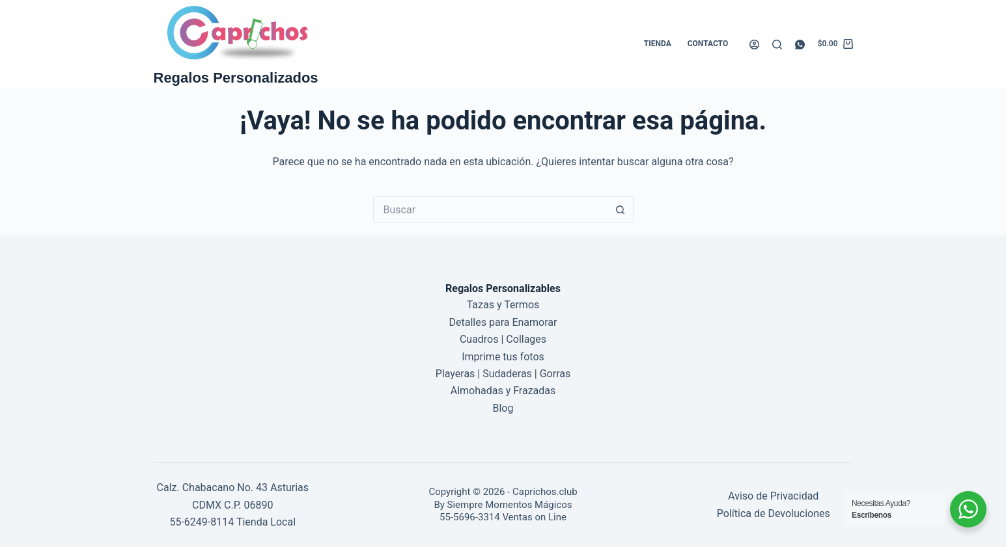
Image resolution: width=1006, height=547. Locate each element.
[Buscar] (777, 44)
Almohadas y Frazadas (503, 390)
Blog (503, 408)
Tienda (657, 43)
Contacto (708, 43)
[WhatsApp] (800, 44)
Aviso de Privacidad (773, 496)
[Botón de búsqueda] (621, 209)
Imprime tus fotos (503, 357)
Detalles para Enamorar (503, 322)
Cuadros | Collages (503, 339)
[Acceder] (754, 44)
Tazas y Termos (503, 305)
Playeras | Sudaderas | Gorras (503, 373)
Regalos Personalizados (236, 78)
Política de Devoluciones (773, 513)
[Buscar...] (490, 209)
